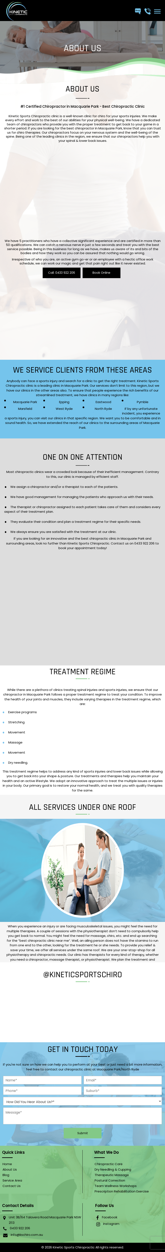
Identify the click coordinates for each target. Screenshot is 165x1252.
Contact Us (12, 1186)
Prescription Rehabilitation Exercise (122, 1191)
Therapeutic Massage (112, 1175)
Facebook (109, 1217)
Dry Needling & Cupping (113, 1169)
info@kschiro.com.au (27, 1234)
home (7, 1164)
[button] (157, 11)
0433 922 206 (20, 1228)
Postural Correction (110, 1180)
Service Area (12, 1180)
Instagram (111, 1223)
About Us (10, 1169)
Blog (6, 1175)
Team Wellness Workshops (116, 1186)
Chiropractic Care (109, 1164)
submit (82, 1133)
